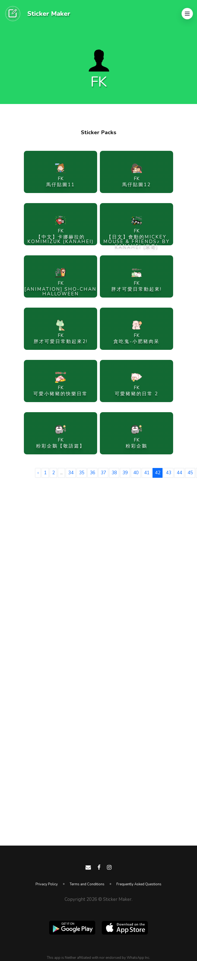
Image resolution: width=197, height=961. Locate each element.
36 (92, 473)
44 (179, 473)
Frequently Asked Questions (138, 884)
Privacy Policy (47, 884)
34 (71, 473)
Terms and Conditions (87, 884)
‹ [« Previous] (38, 473)
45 (190, 473)
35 (81, 473)
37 (103, 473)
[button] (187, 13)
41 (147, 473)
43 (168, 473)
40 (136, 473)
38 (114, 473)
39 (125, 473)
